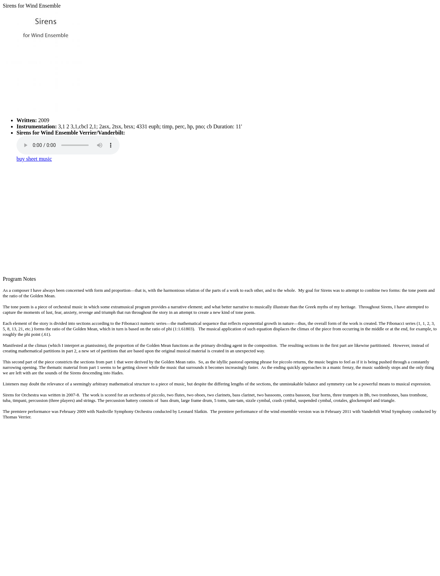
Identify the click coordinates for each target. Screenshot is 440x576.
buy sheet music (34, 159)
